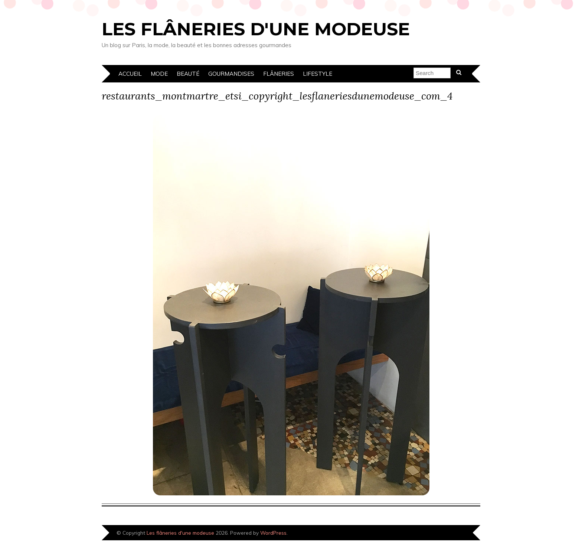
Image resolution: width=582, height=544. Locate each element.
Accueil (130, 73)
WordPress (273, 533)
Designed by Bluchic (455, 533)
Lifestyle (317, 73)
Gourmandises (231, 73)
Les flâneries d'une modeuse (256, 29)
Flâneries (278, 73)
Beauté (188, 73)
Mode (159, 73)
